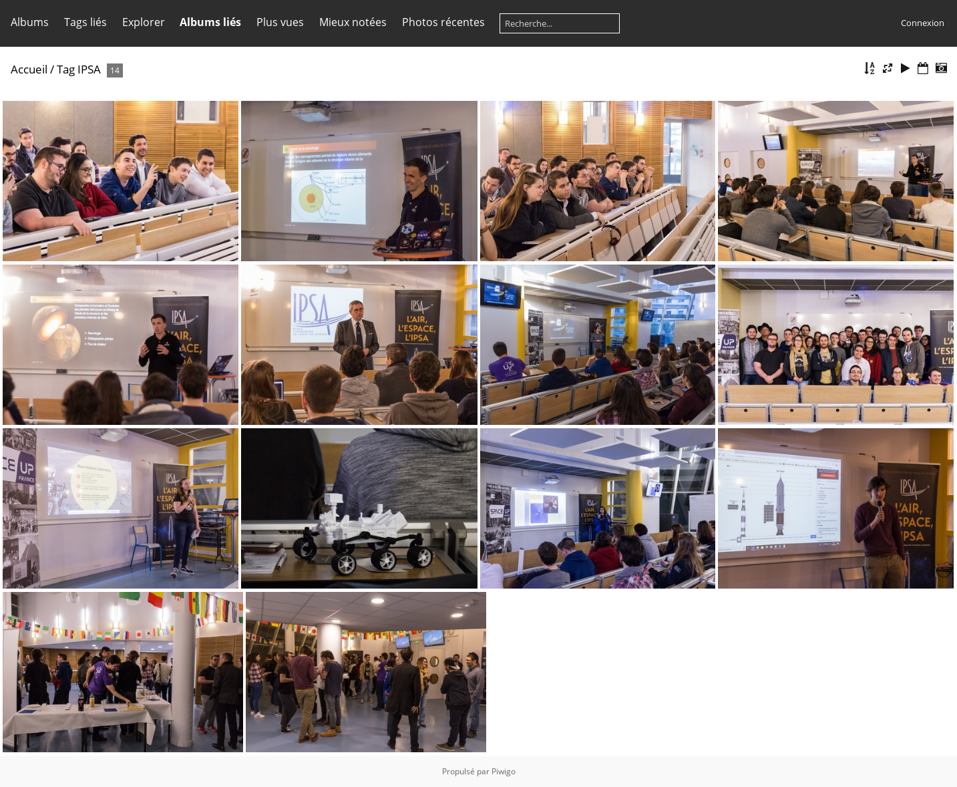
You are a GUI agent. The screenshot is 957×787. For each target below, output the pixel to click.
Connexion (922, 23)
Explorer (143, 22)
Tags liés (85, 22)
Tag (66, 69)
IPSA (89, 69)
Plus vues (280, 22)
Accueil (29, 69)
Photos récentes (443, 22)
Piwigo (504, 771)
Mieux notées (353, 22)
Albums (30, 22)
